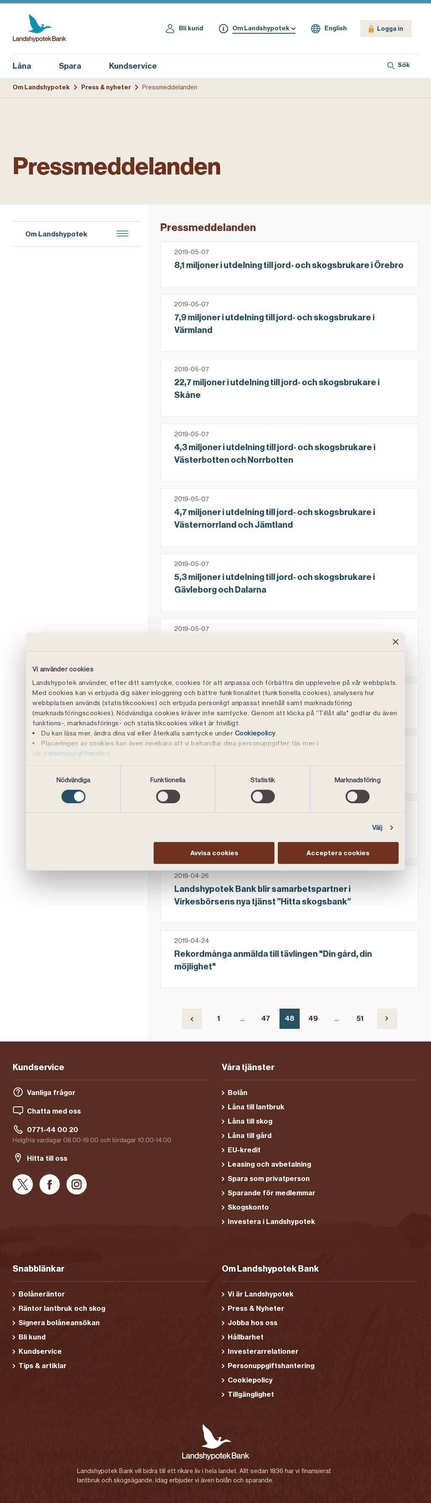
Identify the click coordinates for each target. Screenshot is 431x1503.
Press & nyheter (106, 87)
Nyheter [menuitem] (33, 396)
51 (363, 1020)
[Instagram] (77, 1185)
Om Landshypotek (41, 87)
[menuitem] (77, 258)
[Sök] (398, 66)
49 (316, 1020)
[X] (23, 1185)
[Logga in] (386, 28)
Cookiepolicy (255, 733)
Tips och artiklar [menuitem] (50, 481)
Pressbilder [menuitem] (39, 458)
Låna (26, 66)
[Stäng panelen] (396, 642)
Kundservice (133, 66)
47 (268, 1020)
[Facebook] (50, 1185)
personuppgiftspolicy (76, 753)
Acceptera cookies (338, 853)
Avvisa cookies (214, 853)
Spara (74, 66)
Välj (377, 828)
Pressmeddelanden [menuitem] (52, 417)
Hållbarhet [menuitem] (39, 321)
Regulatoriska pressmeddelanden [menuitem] (77, 437)
